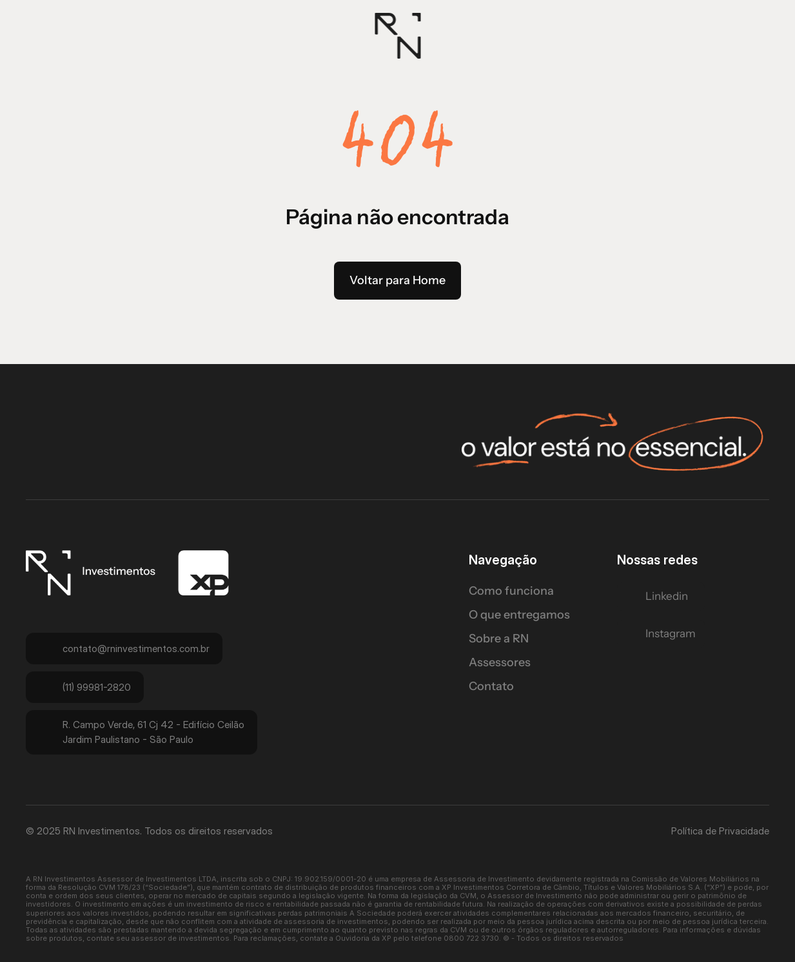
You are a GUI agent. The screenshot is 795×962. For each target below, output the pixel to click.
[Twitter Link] (661, 596)
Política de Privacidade (720, 831)
